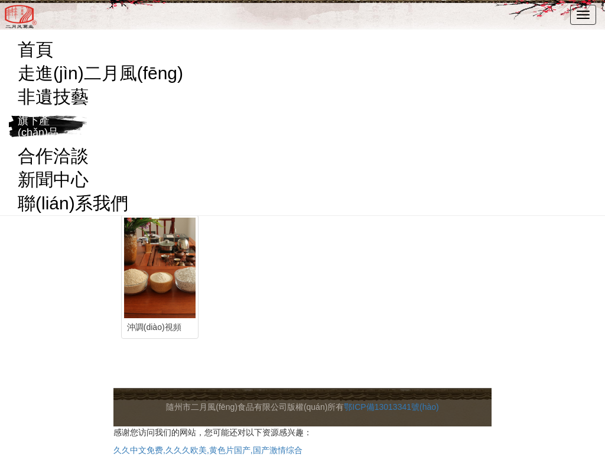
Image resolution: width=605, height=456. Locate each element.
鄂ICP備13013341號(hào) (391, 407)
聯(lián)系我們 (73, 203)
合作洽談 (53, 156)
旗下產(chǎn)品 (38, 126)
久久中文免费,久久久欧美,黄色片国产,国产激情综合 (207, 450)
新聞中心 (53, 179)
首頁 (35, 49)
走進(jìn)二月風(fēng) (100, 73)
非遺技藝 (53, 96)
